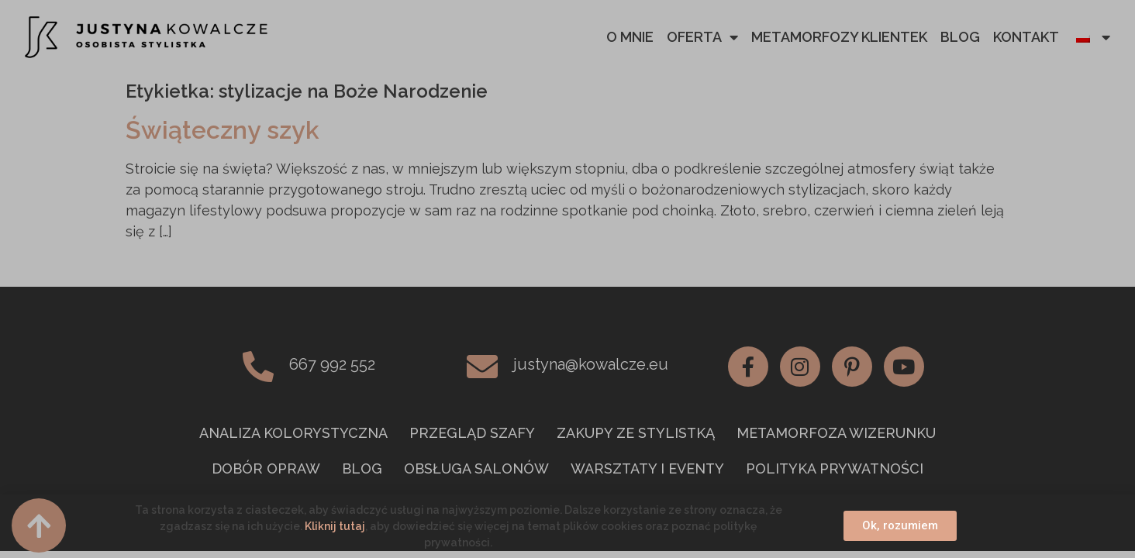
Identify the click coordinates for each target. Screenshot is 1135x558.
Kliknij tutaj (335, 526)
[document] (567, 279)
